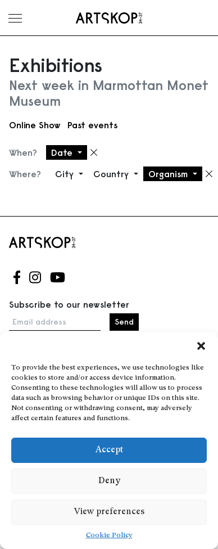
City (65, 173)
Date (63, 152)
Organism (169, 173)
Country (112, 173)
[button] (201, 346)
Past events (92, 124)
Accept (109, 450)
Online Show (35, 124)
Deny (109, 481)
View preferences (109, 512)
